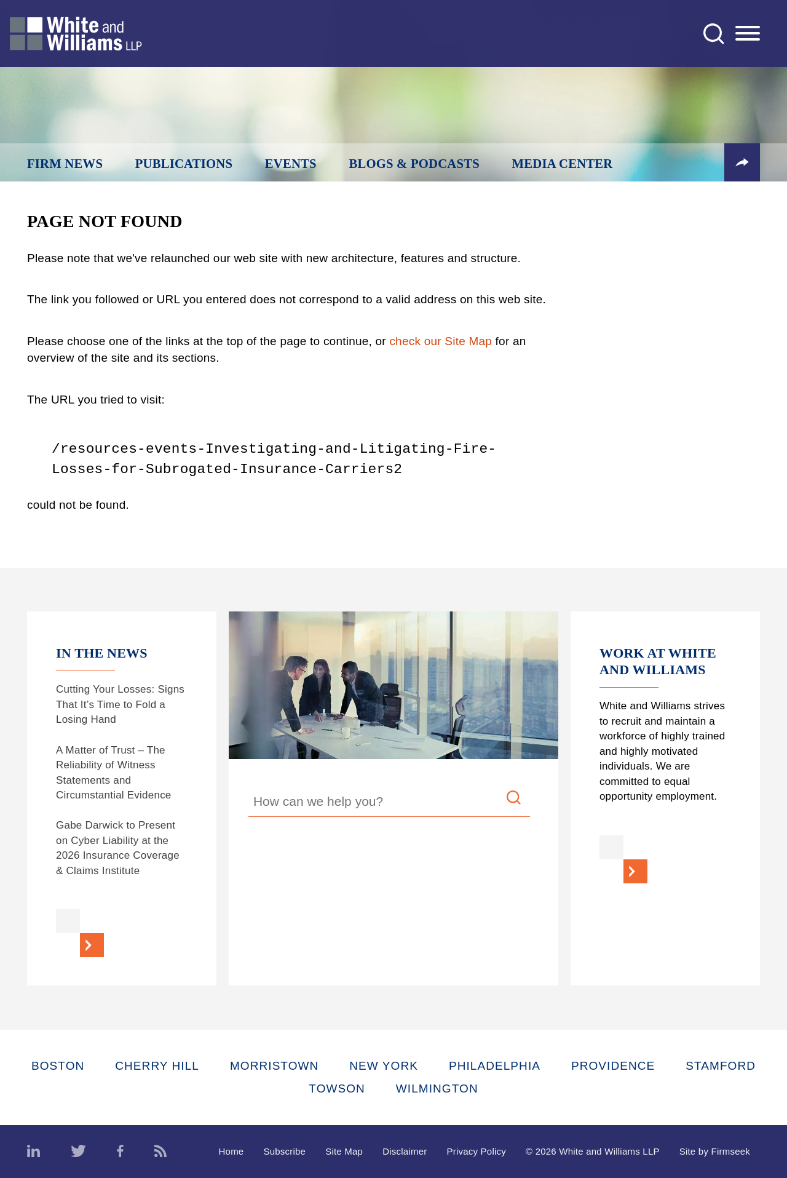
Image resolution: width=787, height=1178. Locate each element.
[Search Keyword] (389, 803)
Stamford (721, 1065)
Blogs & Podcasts (414, 163)
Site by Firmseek (714, 1151)
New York (383, 1065)
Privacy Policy (476, 1151)
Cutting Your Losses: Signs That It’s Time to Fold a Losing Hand (120, 704)
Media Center (562, 163)
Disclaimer (404, 1151)
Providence (613, 1065)
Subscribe (284, 1151)
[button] (742, 162)
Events (291, 163)
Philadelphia (494, 1065)
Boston (57, 1065)
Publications (183, 163)
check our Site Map (440, 341)
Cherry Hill (157, 1065)
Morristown (274, 1065)
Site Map (344, 1151)
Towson (337, 1088)
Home (231, 1151)
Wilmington (437, 1088)
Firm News (65, 163)
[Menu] (747, 34)
